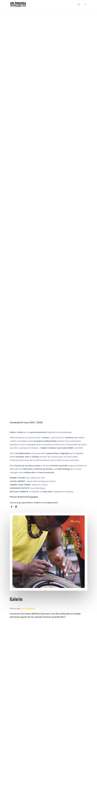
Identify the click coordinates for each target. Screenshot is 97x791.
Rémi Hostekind (27, 608)
